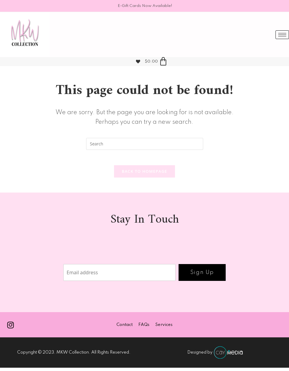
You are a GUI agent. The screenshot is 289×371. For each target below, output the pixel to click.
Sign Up (202, 275)
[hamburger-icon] (282, 34)
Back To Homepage (144, 174)
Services (164, 328)
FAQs (143, 328)
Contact (124, 328)
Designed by (215, 356)
